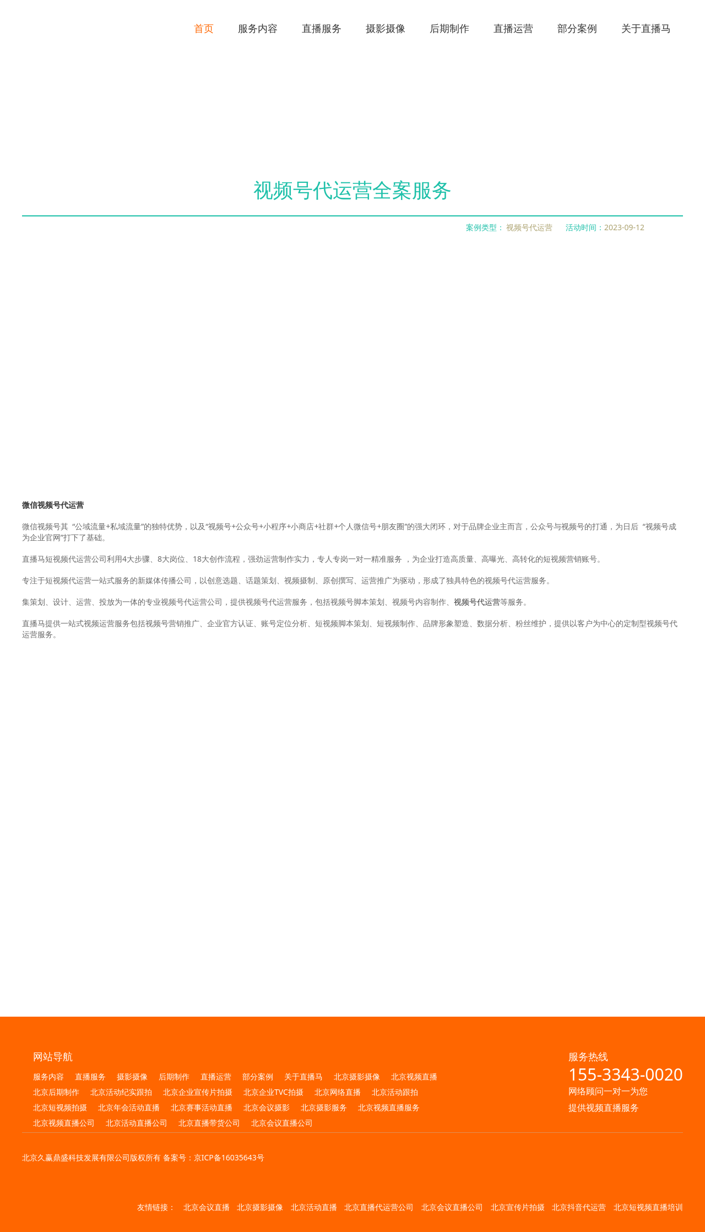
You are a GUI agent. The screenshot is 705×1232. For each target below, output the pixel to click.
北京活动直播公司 (136, 1122)
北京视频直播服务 (389, 1107)
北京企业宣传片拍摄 (197, 1092)
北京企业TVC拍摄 (273, 1092)
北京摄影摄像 (357, 1076)
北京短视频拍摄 (60, 1107)
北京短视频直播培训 (648, 1207)
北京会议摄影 (266, 1107)
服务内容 (48, 1076)
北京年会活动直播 (129, 1107)
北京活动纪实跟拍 (121, 1092)
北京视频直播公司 (64, 1122)
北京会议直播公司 (282, 1122)
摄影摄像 (132, 1076)
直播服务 (90, 1076)
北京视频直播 (414, 1076)
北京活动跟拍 (395, 1092)
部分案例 (257, 1076)
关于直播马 (303, 1076)
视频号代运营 (477, 601)
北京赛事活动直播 (201, 1107)
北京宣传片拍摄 (518, 1207)
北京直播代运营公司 (379, 1207)
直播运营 (215, 1076)
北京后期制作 (56, 1092)
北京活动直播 (314, 1207)
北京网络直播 (337, 1092)
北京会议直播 (206, 1207)
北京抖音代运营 (579, 1207)
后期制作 (174, 1076)
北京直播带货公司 (209, 1122)
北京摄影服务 (324, 1107)
